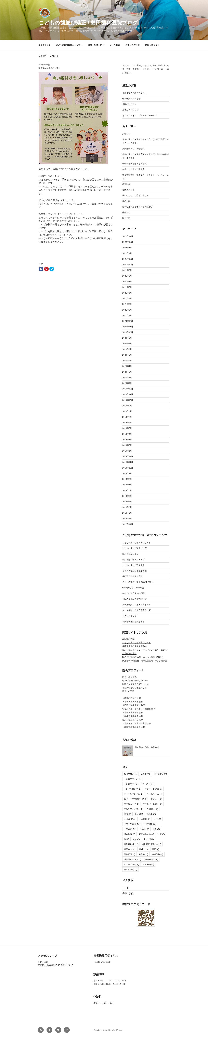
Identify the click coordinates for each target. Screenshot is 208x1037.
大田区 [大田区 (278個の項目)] (129, 819)
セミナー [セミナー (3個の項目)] (156, 799)
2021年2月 (127, 310)
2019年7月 (127, 417)
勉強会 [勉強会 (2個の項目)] (151, 814)
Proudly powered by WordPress (107, 1030)
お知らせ (126, 134)
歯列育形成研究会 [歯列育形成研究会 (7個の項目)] (151, 844)
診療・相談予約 (96, 45)
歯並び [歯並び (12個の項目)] (148, 839)
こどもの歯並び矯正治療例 (134, 571)
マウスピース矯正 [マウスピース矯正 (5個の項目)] (152, 804)
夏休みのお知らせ (130, 110)
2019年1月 (127, 451)
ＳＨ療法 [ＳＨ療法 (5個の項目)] (148, 864)
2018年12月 (127, 456)
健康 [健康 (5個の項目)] (127, 814)
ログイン (126, 887)
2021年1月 (127, 315)
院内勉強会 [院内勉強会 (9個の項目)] (151, 859)
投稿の (127, 893)
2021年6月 (127, 287)
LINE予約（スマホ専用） (133, 587)
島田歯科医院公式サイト (133, 621)
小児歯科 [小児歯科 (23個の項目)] (150, 824)
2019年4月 (127, 434)
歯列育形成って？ (130, 554)
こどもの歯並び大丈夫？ (133, 565)
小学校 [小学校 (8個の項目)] (144, 829)
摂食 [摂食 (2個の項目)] (156, 829)
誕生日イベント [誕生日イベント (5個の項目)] (132, 859)
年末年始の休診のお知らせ (134, 93)
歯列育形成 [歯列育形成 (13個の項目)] (131, 844)
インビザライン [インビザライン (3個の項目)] (132, 779)
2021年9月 (127, 270)
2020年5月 (127, 360)
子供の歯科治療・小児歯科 (134, 163)
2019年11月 (127, 394)
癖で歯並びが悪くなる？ (49, 68)
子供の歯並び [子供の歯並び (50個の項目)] (132, 824)
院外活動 (126, 218)
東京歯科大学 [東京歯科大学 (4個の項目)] (146, 834)
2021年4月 (127, 298)
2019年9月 (127, 406)
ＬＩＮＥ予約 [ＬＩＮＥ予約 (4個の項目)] (131, 864)
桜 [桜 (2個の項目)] (126, 839)
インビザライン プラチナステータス (139, 115)
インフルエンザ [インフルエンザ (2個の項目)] (132, 789)
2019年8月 (127, 411)
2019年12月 (127, 389)
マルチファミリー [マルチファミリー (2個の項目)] (133, 809)
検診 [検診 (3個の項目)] (136, 839)
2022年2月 (127, 253)
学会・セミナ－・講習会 (133, 169)
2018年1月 (127, 518)
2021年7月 (127, 281)
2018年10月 (127, 468)
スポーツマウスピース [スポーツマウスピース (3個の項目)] (135, 799)
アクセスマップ (133, 45)
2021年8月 (127, 276)
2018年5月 (127, 496)
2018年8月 (127, 479)
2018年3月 (127, 507)
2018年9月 (127, 473)
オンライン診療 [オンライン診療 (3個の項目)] (153, 789)
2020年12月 (127, 321)
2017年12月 (127, 524)
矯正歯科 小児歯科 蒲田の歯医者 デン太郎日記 (144, 661)
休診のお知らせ (129, 104)
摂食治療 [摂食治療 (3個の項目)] (129, 834)
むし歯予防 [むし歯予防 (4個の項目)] (160, 774)
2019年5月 (127, 428)
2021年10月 (127, 264)
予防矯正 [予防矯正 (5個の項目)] (152, 809)
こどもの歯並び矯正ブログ (134, 548)
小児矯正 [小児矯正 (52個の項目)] (130, 829)
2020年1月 (127, 383)
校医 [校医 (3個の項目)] (161, 834)
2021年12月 (127, 259)
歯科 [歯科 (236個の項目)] (143, 849)
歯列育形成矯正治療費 (132, 576)
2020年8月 (127, 343)
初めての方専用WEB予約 (133, 593)
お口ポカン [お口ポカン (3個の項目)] (130, 774)
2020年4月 (127, 366)
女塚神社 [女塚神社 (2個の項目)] (144, 819)
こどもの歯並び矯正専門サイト (136, 542)
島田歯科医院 (128, 639)
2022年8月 (127, 247)
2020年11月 (127, 327)
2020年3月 (127, 372)
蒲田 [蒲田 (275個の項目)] (143, 854)
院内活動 (126, 212)
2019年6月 (127, 422)
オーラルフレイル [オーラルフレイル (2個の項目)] (133, 794)
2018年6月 (127, 490)
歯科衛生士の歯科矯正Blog (134, 646)
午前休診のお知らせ (131, 98)
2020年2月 (127, 377)
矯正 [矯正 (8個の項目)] (155, 849)
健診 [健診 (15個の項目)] (139, 814)
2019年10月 (127, 400)
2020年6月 (127, 355)
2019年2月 (127, 445)
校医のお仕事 (128, 190)
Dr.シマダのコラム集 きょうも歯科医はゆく (142, 657)
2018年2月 (127, 513)
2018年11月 (127, 462)
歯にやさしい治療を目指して (135, 195)
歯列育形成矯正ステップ (133, 559)
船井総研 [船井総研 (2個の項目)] (129, 854)
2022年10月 (127, 242)
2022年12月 (127, 236)
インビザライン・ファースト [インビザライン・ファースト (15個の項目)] (139, 784)
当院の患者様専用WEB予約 (134, 599)
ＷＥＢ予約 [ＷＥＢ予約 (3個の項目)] (130, 869)
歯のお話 (126, 201)
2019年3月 (127, 439)
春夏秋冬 (126, 184)
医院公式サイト (152, 45)
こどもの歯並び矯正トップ (69, 45)
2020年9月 (127, 338)
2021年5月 (127, 293)
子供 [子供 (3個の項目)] (157, 819)
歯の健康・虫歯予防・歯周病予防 (137, 207)
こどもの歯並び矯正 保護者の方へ (137, 582)
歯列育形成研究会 (130, 650)
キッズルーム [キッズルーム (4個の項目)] (154, 794)
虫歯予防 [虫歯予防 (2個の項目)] (157, 854)
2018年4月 (127, 501)
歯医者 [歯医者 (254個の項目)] (129, 849)
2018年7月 (127, 485)
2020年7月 (127, 349)
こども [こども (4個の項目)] (145, 774)
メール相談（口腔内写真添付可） (137, 610)
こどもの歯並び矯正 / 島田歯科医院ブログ (88, 23)
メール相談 (115, 45)
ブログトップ (44, 45)
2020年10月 (127, 332)
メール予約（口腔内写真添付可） (137, 604)
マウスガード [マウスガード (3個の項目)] (131, 804)
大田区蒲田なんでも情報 (133, 148)
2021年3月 (127, 304)
